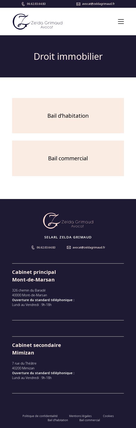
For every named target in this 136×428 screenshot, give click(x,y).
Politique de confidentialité (40, 416)
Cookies (108, 416)
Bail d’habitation (58, 420)
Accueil (16, 42)
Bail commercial (89, 420)
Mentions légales (80, 416)
